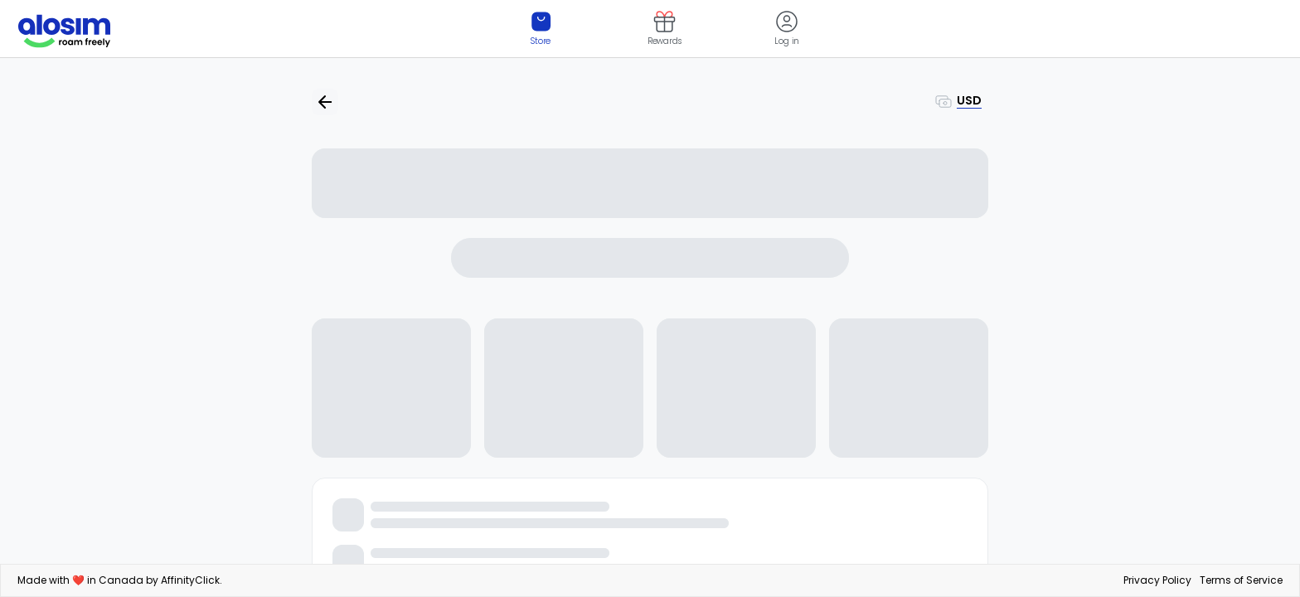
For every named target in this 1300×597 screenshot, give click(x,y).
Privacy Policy (1157, 580)
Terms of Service (1241, 580)
